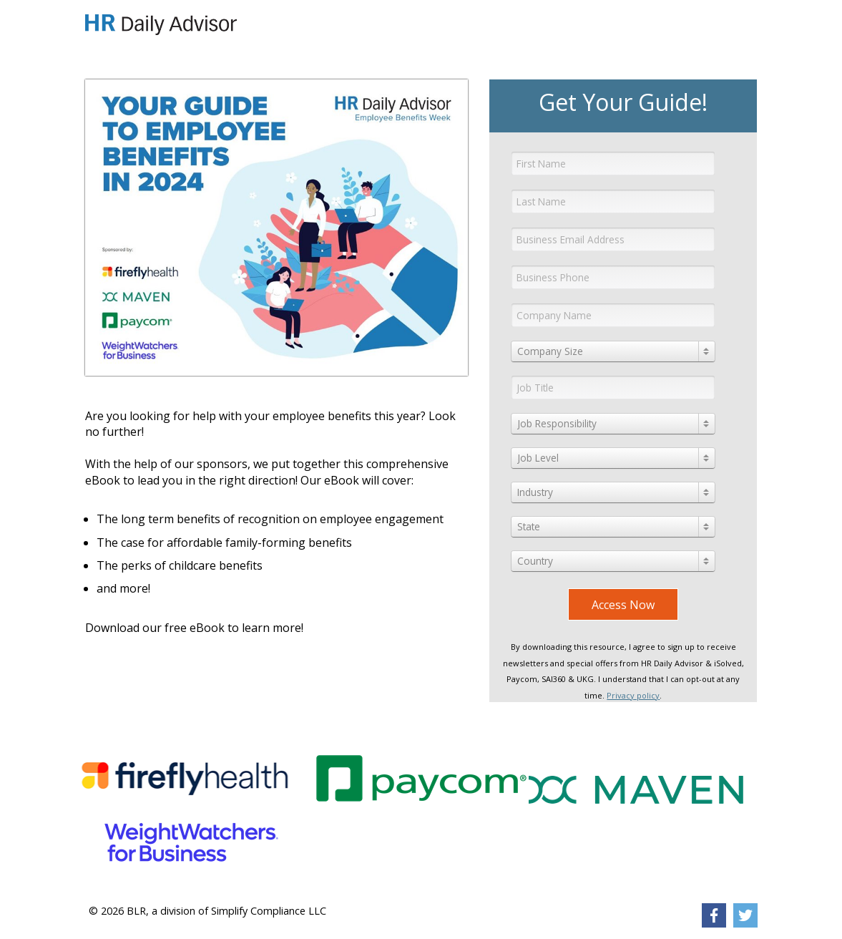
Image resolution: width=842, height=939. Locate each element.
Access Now (623, 605)
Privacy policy (633, 695)
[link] (714, 915)
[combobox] (613, 351)
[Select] (613, 351)
